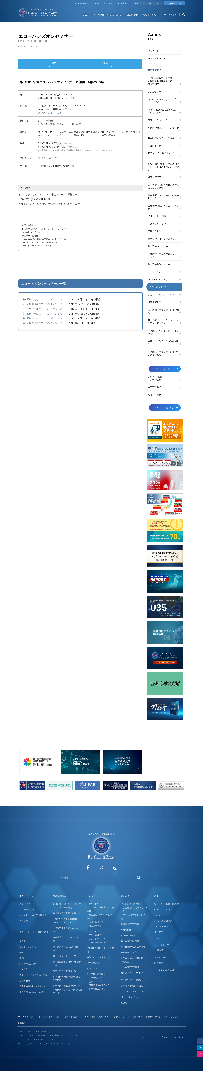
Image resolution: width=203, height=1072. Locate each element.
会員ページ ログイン (165, 369)
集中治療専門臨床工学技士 (133, 946)
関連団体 (158, 963)
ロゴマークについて (28, 926)
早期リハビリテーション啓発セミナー (165, 342)
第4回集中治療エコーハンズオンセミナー (45, 309)
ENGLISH (139, 3)
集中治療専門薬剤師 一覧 (64, 970)
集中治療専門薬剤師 (130, 967)
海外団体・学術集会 (96, 957)
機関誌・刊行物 (142, 14)
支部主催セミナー (165, 58)
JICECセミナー (165, 91)
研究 (153, 14)
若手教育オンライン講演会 (165, 138)
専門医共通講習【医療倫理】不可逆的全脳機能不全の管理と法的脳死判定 (165, 81)
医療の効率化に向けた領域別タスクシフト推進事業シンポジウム (165, 166)
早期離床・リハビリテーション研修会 (165, 332)
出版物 (124, 1002)
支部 (21, 958)
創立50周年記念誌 (96, 988)
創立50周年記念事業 (96, 974)
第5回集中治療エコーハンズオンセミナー (45, 304)
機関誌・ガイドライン (132, 972)
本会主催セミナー (32, 46)
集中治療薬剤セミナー (165, 264)
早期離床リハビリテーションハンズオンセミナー (165, 353)
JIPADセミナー (165, 271)
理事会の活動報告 (27, 963)
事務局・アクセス (27, 946)
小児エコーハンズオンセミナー (165, 294)
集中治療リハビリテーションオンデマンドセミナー (165, 321)
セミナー (162, 14)
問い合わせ (176, 1017)
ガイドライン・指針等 (131, 980)
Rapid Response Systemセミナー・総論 (165, 100)
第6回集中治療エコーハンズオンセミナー (45, 299)
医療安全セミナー (165, 231)
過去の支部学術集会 (97, 942)
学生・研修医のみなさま (47, 1017)
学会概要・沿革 (26, 909)
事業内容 (23, 969)
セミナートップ (165, 50)
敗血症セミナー (165, 145)
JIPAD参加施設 (161, 926)
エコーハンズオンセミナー (162, 287)
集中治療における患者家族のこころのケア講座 (165, 186)
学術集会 (117, 14)
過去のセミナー (111, 64)
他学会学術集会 (94, 962)
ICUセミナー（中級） (165, 223)
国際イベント (94, 981)
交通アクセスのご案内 (52, 112)
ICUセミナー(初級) (165, 216)
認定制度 (127, 14)
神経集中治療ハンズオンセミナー (165, 129)
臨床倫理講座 (165, 177)
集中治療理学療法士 (130, 952)
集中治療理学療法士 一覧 (64, 955)
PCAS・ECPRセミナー (165, 279)
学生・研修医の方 (103, 3)
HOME (20, 46)
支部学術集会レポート (98, 938)
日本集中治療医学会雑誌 (132, 985)
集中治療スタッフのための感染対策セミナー (165, 196)
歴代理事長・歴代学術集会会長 (33, 915)
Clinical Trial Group (163, 909)
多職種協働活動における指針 (32, 986)
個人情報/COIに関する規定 (31, 991)
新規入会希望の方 (100, 1017)
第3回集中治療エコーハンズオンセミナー (45, 313)
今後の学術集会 (95, 922)
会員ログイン (118, 1017)
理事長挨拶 (24, 903)
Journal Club (160, 915)
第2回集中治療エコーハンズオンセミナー (45, 318)
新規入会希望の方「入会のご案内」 (165, 378)
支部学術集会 (94, 934)
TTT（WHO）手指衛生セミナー (165, 155)
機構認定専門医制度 (130, 924)
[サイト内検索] (96, 877)
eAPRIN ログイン (167, 407)
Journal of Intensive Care (132, 991)
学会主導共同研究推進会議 (166, 903)
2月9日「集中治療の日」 (99, 985)
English (21, 1022)
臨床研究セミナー (165, 302)
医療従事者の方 (123, 3)
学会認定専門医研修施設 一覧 (66, 913)
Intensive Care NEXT (130, 996)
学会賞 (22, 941)
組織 (21, 952)
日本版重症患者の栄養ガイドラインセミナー (165, 255)
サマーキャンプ (94, 968)
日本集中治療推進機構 (164, 970)
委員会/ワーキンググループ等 (33, 974)
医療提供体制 (104, 14)
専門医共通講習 (128, 935)
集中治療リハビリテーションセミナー (165, 311)
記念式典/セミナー (96, 977)
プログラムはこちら (48, 158)
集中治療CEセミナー (165, 246)
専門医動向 (126, 929)
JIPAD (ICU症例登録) (163, 920)
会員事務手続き (165, 387)
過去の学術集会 (95, 925)
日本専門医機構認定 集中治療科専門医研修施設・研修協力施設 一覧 (67, 989)
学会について (89, 14)
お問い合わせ (154, 3)
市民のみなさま (83, 3)
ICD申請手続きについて (156, 1017)
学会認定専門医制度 (130, 903)
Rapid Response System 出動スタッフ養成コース (165, 111)
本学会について (27, 896)
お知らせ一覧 (160, 957)
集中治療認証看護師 (130, 941)
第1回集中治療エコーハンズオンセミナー (45, 323)
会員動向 (23, 920)
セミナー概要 (49, 64)
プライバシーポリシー (158, 1037)
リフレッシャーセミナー (165, 120)
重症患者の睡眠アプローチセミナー (165, 207)
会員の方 (84, 1017)
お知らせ (172, 14)
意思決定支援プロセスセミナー (165, 238)
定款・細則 (24, 980)
